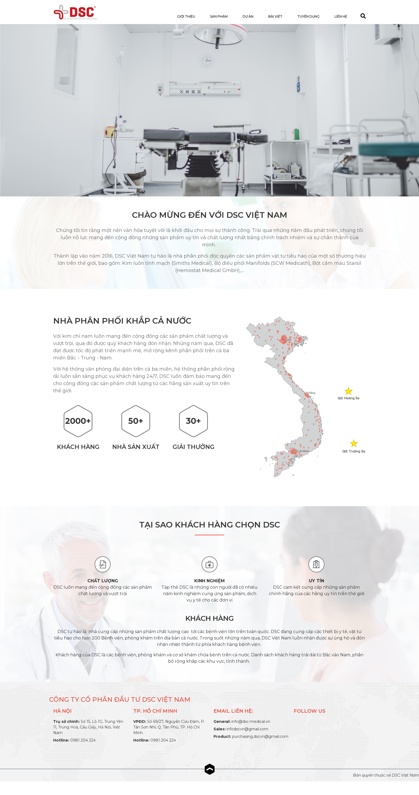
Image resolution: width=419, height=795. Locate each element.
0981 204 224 (83, 740)
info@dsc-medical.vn (250, 721)
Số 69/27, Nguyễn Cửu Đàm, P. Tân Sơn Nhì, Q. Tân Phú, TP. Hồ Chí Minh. (169, 727)
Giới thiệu (186, 16)
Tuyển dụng (308, 16)
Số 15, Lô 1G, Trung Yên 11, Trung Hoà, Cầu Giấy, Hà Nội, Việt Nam (88, 727)
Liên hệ (341, 16)
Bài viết (275, 16)
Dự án (248, 16)
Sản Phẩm (219, 16)
